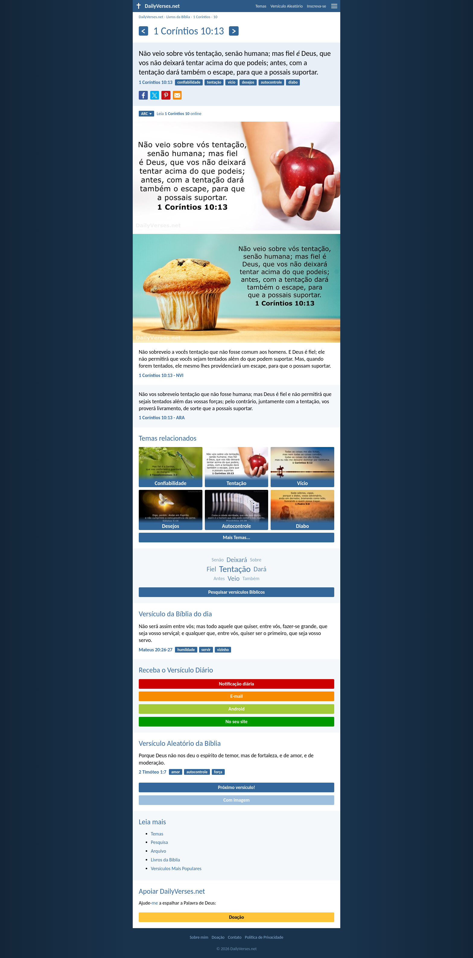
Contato (234, 937)
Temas (261, 6)
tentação (214, 82)
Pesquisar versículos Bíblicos (236, 592)
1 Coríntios (201, 16)
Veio (234, 578)
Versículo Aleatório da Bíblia (180, 743)
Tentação (235, 569)
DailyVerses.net (151, 16)
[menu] (334, 8)
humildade (186, 649)
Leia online (179, 113)
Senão (218, 560)
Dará (260, 569)
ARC (146, 113)
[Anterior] (143, 31)
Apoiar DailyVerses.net (172, 891)
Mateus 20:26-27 (156, 650)
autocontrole (271, 82)
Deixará (237, 560)
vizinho (223, 649)
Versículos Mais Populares (176, 868)
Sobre (256, 560)
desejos (248, 82)
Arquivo (158, 851)
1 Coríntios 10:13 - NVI (161, 375)
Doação (236, 917)
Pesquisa (159, 842)
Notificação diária (236, 684)
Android (236, 709)
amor (175, 772)
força (218, 772)
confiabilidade (188, 82)
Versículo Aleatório (287, 6)
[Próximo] (233, 31)
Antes (219, 578)
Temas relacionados (167, 438)
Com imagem (236, 800)
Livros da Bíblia (178, 16)
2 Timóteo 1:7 (152, 772)
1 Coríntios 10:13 (156, 82)
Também (251, 578)
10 (215, 16)
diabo (293, 82)
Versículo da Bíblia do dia (175, 613)
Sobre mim (199, 937)
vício (231, 82)
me (155, 903)
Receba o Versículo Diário (176, 670)
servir (206, 649)
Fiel (211, 569)
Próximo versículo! (236, 787)
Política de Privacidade (264, 937)
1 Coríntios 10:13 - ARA (162, 417)
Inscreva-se (316, 6)
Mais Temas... (236, 537)
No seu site (236, 721)
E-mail (236, 696)
